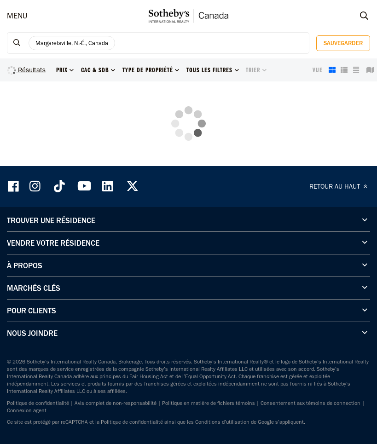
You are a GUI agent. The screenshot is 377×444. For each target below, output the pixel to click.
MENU (17, 15)
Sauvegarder (343, 43)
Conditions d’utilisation (222, 422)
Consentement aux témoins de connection (310, 403)
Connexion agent (26, 410)
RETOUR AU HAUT (339, 186)
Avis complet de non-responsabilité (116, 403)
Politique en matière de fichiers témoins (208, 403)
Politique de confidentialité (38, 403)
